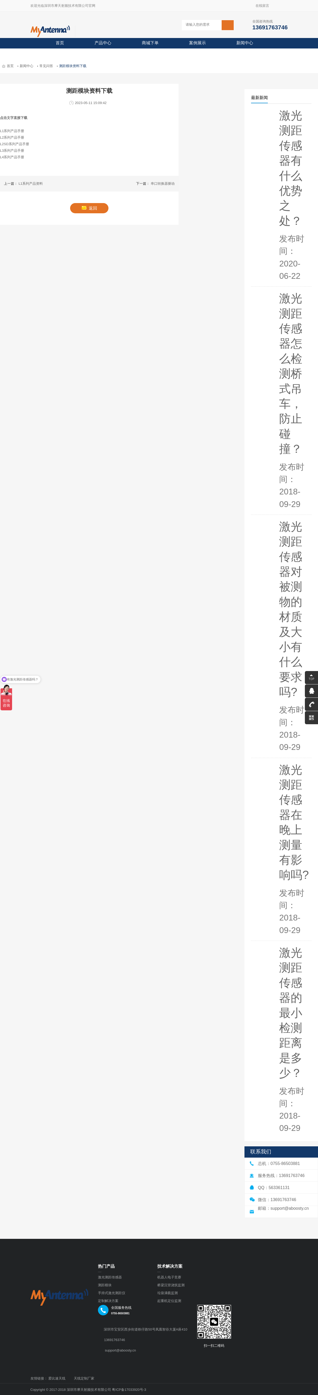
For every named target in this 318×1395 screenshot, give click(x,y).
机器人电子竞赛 (169, 1277)
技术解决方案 (170, 1266)
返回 (89, 208)
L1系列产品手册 (12, 131)
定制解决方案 (108, 1301)
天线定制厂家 (84, 1378)
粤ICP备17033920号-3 (129, 1390)
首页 (60, 43)
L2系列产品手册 (12, 137)
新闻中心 (244, 43)
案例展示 (197, 43)
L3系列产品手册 (12, 150)
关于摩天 (64, 53)
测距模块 (105, 1285)
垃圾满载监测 (167, 1293)
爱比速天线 (56, 1378)
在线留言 (264, 6)
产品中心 (103, 43)
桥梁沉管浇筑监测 (171, 1285)
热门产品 (106, 1266)
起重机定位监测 (169, 1301)
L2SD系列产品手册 (14, 144)
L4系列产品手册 (12, 157)
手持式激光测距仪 (111, 1293)
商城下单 (150, 43)
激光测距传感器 (110, 1277)
